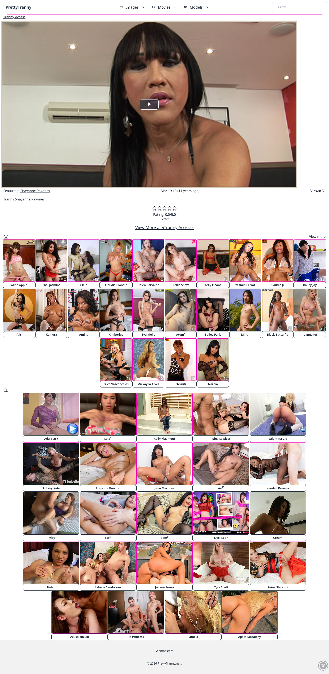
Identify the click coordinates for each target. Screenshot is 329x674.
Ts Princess (136, 637)
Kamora (51, 334)
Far (108, 537)
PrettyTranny (18, 7)
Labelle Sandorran (108, 587)
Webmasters (164, 651)
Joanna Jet (310, 334)
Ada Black (51, 439)
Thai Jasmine (51, 285)
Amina (83, 334)
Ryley (51, 538)
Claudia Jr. (278, 285)
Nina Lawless (221, 439)
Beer (164, 537)
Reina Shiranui (278, 587)
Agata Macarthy (249, 637)
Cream (278, 538)
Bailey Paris (213, 334)
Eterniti (180, 384)
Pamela (193, 637)
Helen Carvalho (148, 285)
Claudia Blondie (116, 285)
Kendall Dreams (277, 488)
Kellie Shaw (180, 285)
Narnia (213, 384)
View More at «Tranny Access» (164, 227)
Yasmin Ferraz (245, 285)
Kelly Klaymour (164, 439)
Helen (51, 587)
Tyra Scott (221, 587)
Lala (107, 438)
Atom (180, 334)
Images (132, 7)
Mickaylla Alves (148, 384)
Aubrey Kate (51, 488)
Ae (221, 488)
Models (196, 7)
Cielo (83, 285)
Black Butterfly (277, 334)
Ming (245, 334)
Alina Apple (19, 285)
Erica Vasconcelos (116, 384)
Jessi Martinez (165, 488)
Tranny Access (14, 17)
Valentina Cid (277, 439)
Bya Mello (148, 334)
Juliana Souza (164, 587)
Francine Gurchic (108, 488)
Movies (164, 7)
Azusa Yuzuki (79, 637)
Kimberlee (116, 334)
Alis (19, 334)
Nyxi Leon (221, 538)
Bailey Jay (310, 285)
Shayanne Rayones (35, 190)
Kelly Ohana (213, 285)
